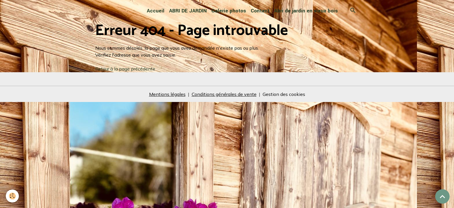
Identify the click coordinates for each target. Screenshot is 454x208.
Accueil (155, 10)
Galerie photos (228, 10)
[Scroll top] (442, 196)
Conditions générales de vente (224, 94)
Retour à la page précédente (125, 69)
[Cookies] (12, 196)
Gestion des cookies (284, 94)
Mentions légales (167, 94)
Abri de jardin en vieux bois (306, 10)
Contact (260, 10)
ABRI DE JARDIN (188, 10)
